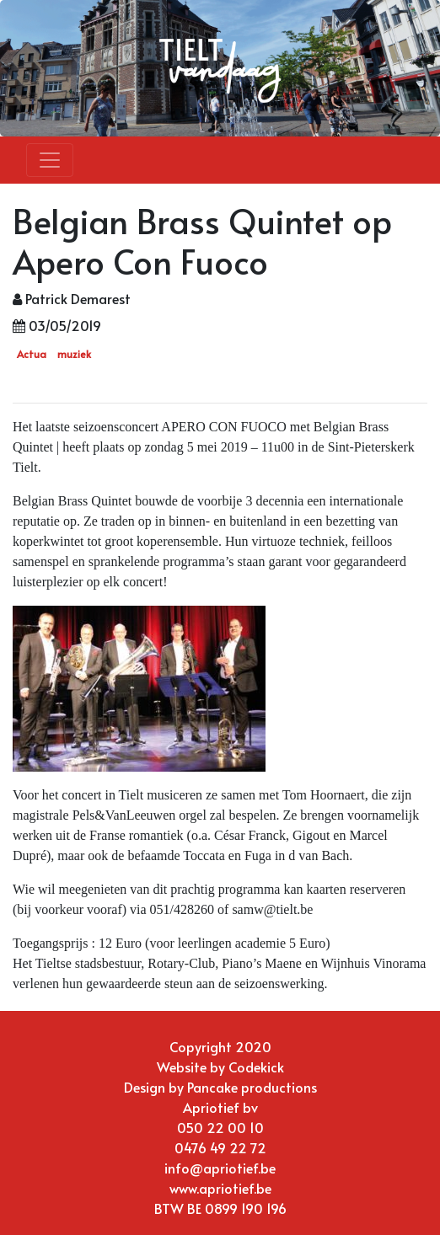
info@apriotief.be (220, 1167)
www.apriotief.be (220, 1188)
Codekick (256, 1066)
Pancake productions (252, 1086)
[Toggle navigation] (49, 160)
